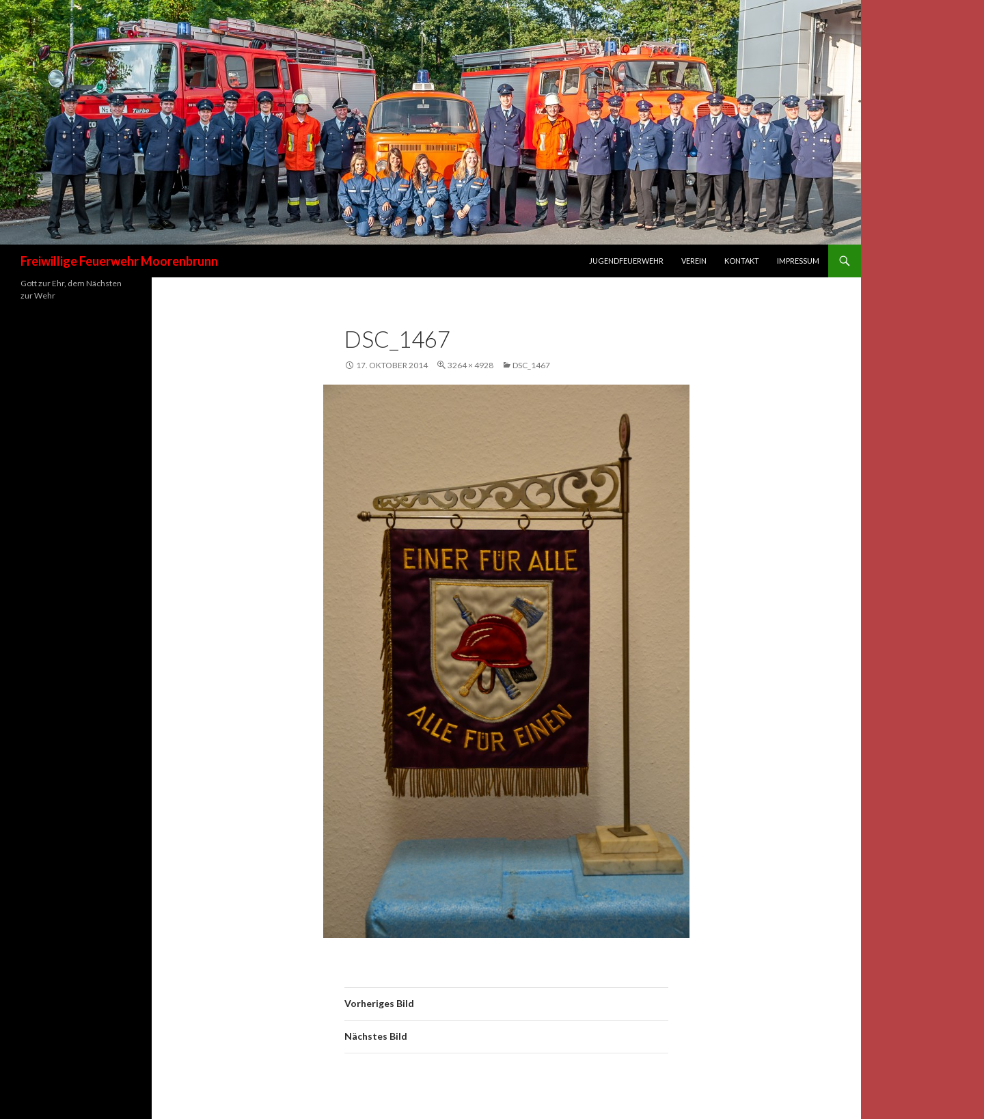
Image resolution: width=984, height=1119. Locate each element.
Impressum (798, 260)
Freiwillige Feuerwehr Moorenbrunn (119, 260)
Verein (694, 260)
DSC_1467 (531, 365)
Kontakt (741, 260)
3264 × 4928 (470, 365)
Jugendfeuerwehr (626, 260)
